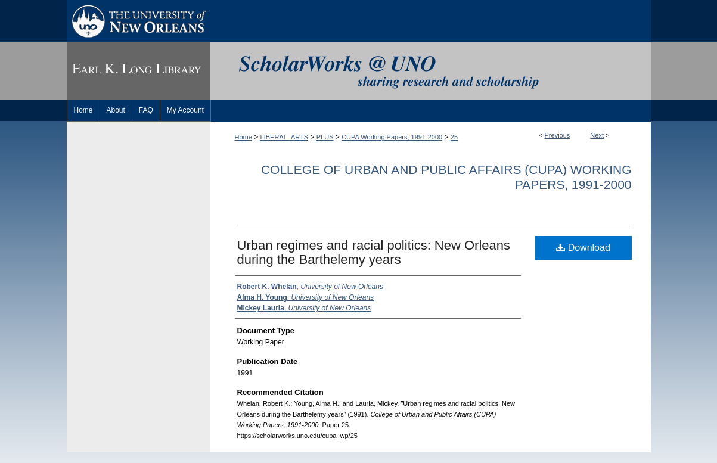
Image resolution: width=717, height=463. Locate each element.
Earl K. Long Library (138, 71)
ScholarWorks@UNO (430, 71)
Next (597, 135)
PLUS (325, 137)
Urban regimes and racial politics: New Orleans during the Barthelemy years (374, 252)
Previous (557, 135)
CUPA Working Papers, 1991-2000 (392, 137)
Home (243, 137)
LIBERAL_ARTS (284, 137)
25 (454, 137)
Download (583, 248)
